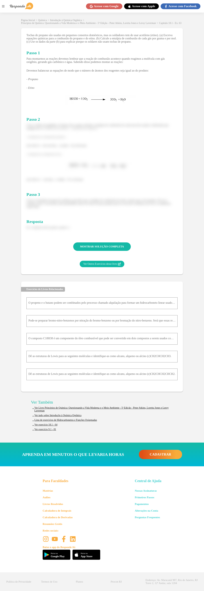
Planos (79, 581)
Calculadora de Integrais (57, 510)
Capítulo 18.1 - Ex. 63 (170, 23)
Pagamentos (142, 504)
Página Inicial (28, 20)
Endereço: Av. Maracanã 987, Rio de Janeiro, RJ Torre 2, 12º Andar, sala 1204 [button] (172, 582)
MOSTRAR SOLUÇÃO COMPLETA (102, 246)
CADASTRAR (160, 454)
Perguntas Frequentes (147, 517)
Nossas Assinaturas (146, 490)
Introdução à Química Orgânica (66, 20)
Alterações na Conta (146, 510)
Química (42, 20)
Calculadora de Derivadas (58, 517)
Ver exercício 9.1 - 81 (45, 429)
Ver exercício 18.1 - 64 (45, 424)
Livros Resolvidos (53, 504)
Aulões (46, 497)
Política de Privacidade (18, 581)
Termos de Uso (49, 581)
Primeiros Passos (144, 497)
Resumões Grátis (52, 524)
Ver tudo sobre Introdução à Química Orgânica (57, 415)
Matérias (48, 490)
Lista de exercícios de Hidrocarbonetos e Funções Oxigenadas (65, 420)
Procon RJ (116, 581)
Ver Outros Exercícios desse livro (102, 264)
